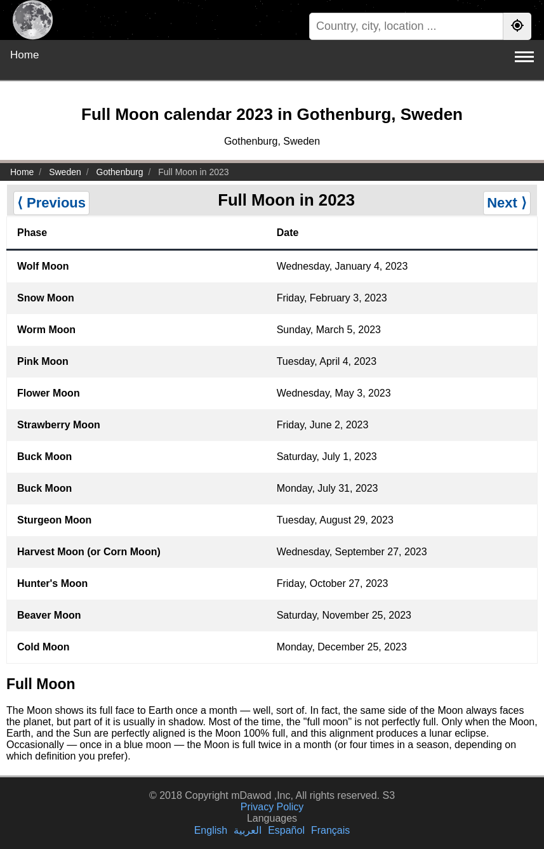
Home (24, 55)
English (210, 830)
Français (330, 830)
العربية (248, 830)
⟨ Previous (51, 203)
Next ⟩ (507, 203)
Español (286, 830)
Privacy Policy (272, 806)
